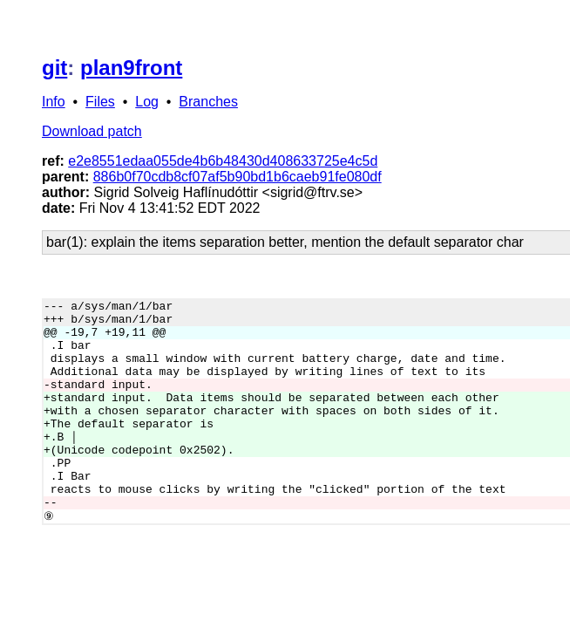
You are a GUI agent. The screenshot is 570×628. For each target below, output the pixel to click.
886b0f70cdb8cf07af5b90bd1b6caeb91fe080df (237, 176)
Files (100, 101)
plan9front (131, 67)
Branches (208, 101)
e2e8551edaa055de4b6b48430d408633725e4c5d (222, 161)
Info (53, 101)
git (54, 67)
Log (147, 101)
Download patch (92, 131)
